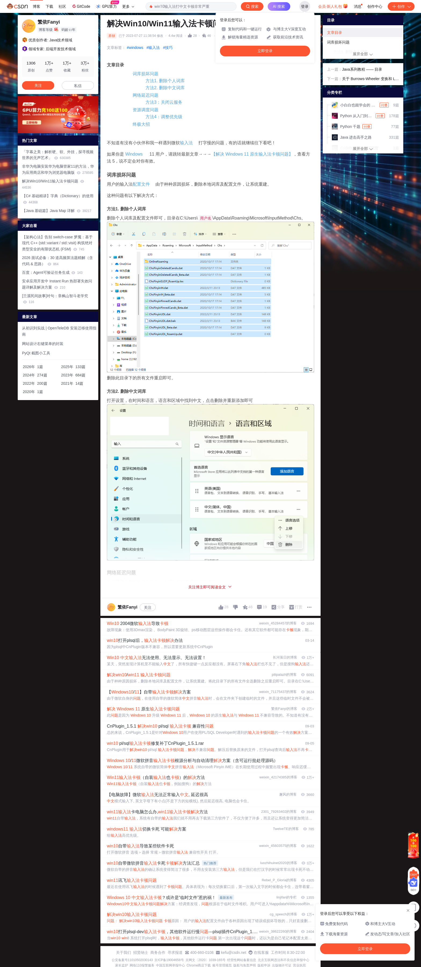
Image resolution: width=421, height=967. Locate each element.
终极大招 (141, 124)
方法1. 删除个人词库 (165, 80)
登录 (305, 6)
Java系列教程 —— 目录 (362, 69)
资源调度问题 (145, 109)
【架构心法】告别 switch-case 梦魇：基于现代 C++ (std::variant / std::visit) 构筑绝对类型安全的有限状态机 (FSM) (57, 243)
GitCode (80, 6)
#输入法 (153, 47)
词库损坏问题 (145, 73)
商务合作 (157, 952)
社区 (62, 6)
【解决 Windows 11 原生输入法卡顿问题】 (252, 154)
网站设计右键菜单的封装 (42, 343)
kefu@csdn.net (233, 952)
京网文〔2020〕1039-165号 (206, 960)
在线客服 (261, 952)
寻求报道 (175, 952)
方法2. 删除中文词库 (165, 87)
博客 (36, 6)
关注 (147, 607)
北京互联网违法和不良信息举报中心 (283, 960)
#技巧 (168, 47)
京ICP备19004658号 (169, 960)
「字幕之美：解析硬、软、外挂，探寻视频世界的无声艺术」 (57, 155)
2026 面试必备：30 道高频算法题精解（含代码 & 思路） (57, 261)
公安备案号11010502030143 (132, 960)
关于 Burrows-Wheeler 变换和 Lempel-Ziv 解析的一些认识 (369, 79)
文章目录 (334, 32)
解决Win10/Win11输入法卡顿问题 (53, 184)
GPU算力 (107, 5)
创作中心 (374, 6)
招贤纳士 (140, 952)
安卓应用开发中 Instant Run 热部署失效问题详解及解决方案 (57, 284)
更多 (128, 6)
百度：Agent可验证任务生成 (52, 272)
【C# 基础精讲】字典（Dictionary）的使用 (57, 199)
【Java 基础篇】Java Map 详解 (56, 211)
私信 (78, 86)
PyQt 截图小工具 (36, 353)
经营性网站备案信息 (241, 960)
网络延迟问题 (145, 95)
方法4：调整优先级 (164, 116)
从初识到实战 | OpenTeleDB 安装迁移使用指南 (59, 331)
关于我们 (123, 952)
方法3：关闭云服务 (164, 102)
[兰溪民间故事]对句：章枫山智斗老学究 (55, 299)
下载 (49, 6)
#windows (135, 47)
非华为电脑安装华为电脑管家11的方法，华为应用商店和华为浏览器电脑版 (58, 169)
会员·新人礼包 (333, 6)
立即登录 (265, 51)
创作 (401, 6)
